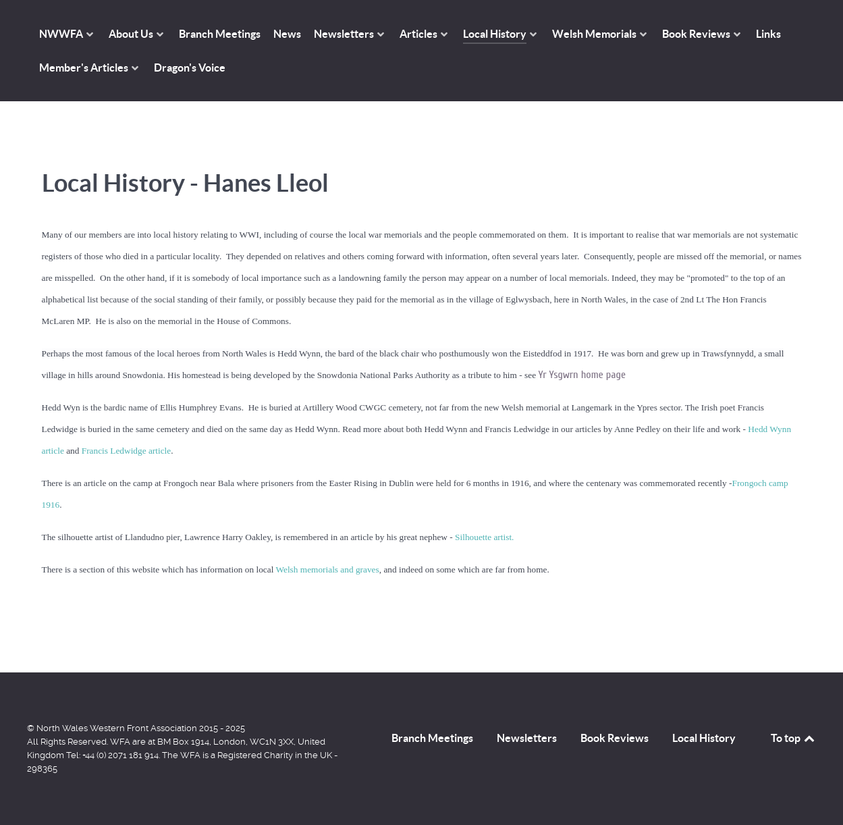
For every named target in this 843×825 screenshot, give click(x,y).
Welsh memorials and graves (327, 569)
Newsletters (527, 738)
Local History (704, 738)
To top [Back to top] (794, 738)
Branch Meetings (432, 738)
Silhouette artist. (484, 537)
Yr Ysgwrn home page (582, 375)
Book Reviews (614, 738)
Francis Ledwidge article (126, 451)
